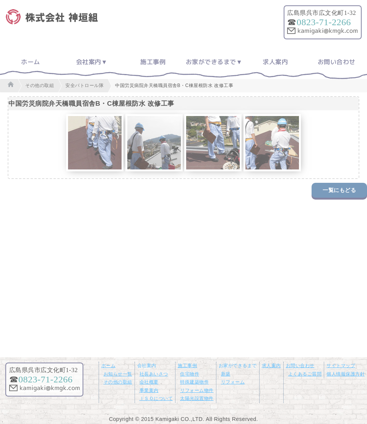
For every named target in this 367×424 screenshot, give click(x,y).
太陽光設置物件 (197, 398)
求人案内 (275, 62)
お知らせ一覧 (118, 374)
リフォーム (233, 382)
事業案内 (149, 390)
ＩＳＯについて (156, 398)
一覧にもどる (339, 190)
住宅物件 (189, 374)
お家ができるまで (211, 62)
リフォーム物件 (197, 390)
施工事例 (153, 62)
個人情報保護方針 (345, 374)
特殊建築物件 (194, 382)
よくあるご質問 (305, 374)
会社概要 (149, 382)
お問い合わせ (337, 62)
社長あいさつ (154, 374)
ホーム (30, 62)
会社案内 (88, 62)
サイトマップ (340, 365)
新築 (226, 374)
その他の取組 (118, 382)
